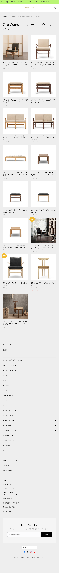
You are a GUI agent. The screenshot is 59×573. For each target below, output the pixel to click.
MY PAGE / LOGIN (10, 494)
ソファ (9, 375)
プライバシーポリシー (20, 557)
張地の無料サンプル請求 (11, 503)
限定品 (5, 350)
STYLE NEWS (7, 471)
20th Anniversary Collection (13, 461)
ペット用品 (6, 445)
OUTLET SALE (8, 355)
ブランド (6, 451)
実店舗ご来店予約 (9, 507)
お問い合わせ (7, 498)
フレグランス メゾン (9, 370)
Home (5, 16)
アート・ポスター (14, 420)
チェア (6, 380)
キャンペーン (7, 345)
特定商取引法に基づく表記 (33, 557)
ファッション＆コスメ (10, 430)
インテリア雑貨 (13, 415)
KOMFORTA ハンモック (11, 365)
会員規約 (42, 557)
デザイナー (13, 16)
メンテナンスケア (9, 435)
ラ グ (5, 400)
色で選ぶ (6, 466)
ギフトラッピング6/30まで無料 (13, 360)
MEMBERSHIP (8, 493)
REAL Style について (10, 484)
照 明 (5, 405)
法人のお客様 (7, 511)
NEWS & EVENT (8, 488)
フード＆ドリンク (9, 440)
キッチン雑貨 (13, 425)
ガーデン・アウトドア (10, 410)
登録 (46, 534)
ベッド (5, 390)
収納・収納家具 (14, 395)
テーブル (6, 385)
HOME (5, 480)
